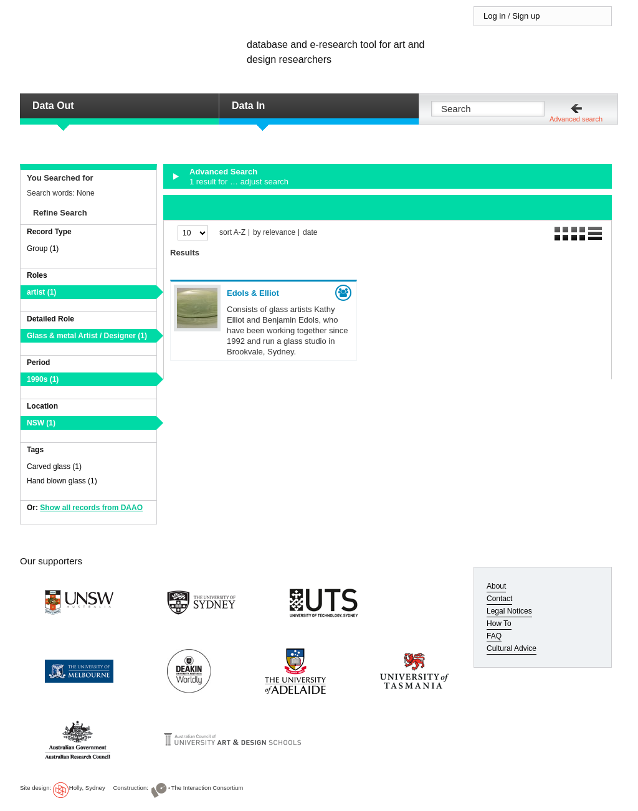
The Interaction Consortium (207, 787)
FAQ (494, 636)
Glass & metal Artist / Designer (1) (87, 335)
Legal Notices (509, 611)
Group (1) (43, 248)
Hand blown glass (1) (62, 481)
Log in (494, 16)
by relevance (274, 232)
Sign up (526, 16)
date (310, 232)
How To (499, 623)
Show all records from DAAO (91, 507)
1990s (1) (43, 379)
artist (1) (41, 292)
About (496, 586)
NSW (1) (41, 423)
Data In (248, 105)
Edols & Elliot (253, 293)
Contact (499, 598)
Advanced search (576, 119)
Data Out (53, 105)
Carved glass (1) (54, 466)
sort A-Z (232, 232)
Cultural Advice (511, 648)
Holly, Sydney (87, 787)
